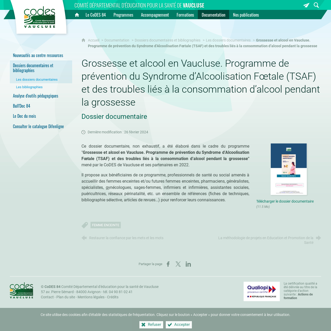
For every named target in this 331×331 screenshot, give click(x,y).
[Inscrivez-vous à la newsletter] (306, 5)
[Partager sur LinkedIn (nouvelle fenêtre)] (188, 264)
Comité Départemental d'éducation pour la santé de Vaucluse (101, 287)
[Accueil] (77, 14)
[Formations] (185, 14)
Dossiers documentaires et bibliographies (167, 40)
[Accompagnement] (155, 14)
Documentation (116, 40)
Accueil (94, 40)
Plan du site (65, 297)
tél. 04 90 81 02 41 (118, 292)
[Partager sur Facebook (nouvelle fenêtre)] (168, 264)
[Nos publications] (246, 14)
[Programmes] (123, 14)
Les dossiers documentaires (228, 40)
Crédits (112, 297)
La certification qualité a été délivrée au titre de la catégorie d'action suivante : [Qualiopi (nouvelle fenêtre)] (300, 291)
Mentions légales (91, 297)
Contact (47, 297)
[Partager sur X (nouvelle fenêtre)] (178, 264)
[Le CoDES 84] (96, 14)
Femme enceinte (105, 225)
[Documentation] (213, 14)
